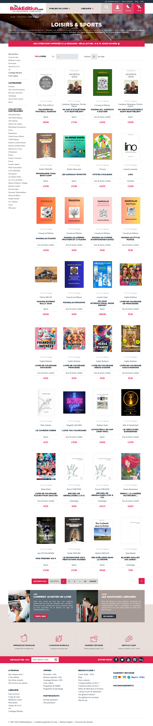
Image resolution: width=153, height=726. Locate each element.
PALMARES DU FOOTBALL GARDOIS (46, 110)
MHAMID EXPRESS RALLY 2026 (46, 302)
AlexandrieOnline (14, 115)
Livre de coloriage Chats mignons (130, 366)
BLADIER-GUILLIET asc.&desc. (130, 558)
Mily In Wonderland (130, 425)
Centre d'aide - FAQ (86, 674)
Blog (136, 1)
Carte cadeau (13, 76)
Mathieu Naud (102, 425)
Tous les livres (13, 54)
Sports (10, 102)
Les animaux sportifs (74, 174)
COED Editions (13, 139)
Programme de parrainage (53, 689)
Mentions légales (66, 722)
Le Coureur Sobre (46, 430)
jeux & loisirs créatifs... (120, 32)
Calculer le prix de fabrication (89, 692)
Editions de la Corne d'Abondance (15, 150)
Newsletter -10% (49, 674)
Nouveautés (12, 63)
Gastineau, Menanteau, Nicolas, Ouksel (74, 105)
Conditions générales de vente (45, 722)
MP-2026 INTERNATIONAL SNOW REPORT (102, 303)
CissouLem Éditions (102, 105)
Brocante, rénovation (15, 93)
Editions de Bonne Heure (16, 146)
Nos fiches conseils (15, 680)
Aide (142, 1)
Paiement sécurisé (94, 645)
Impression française (24, 645)
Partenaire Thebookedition (17, 192)
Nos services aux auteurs (17, 683)
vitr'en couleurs (102, 174)
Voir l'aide (40, 616)
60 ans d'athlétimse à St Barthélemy (74, 110)
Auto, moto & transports (16, 90)
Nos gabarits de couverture (88, 697)
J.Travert (102, 169)
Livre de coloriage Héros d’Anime (102, 366)
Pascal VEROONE (74, 489)
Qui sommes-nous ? (112, 1)
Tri (53, 57)
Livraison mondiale (59, 645)
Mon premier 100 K (46, 558)
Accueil (12, 17)
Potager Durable (13, 199)
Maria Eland (46, 489)
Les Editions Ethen (14, 177)
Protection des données (84, 722)
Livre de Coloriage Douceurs (46, 366)
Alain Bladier (130, 553)
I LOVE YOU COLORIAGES (74, 430)
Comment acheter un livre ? (89, 686)
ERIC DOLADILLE (46, 105)
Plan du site (82, 700)
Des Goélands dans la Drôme (102, 558)
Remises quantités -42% (52, 677)
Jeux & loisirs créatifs (15, 99)
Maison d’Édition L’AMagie (17, 183)
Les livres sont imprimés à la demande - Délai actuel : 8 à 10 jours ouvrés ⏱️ (76, 43)
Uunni (10, 205)
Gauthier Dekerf (13, 164)
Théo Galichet (45, 425)
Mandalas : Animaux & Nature (102, 110)
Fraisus (10, 161)
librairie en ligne (135, 30)
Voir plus (76, 34)
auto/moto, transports (85, 32)
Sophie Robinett (130, 297)
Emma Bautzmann (130, 489)
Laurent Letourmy (130, 169)
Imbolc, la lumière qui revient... (130, 494)
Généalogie (12, 96)
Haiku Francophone (15, 167)
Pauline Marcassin (74, 169)
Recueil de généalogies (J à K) (74, 494)
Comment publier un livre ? (88, 683)
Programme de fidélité (51, 686)
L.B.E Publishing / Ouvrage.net (14, 172)
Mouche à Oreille (14, 186)
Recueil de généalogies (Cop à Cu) (102, 495)
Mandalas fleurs (46, 238)
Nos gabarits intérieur (86, 694)
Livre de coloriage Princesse (74, 366)
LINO (130, 174)
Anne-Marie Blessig (15, 118)
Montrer (87, 57)
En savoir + (108, 616)
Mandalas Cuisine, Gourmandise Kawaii (102, 238)
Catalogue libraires (15, 73)
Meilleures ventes (14, 60)
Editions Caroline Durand (17, 143)
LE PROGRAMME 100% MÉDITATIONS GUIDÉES (74, 558)
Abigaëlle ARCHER (74, 425)
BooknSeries (12, 133)
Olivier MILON (46, 297)
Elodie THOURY (45, 169)
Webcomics (12, 208)
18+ (9, 70)
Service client (129, 645)
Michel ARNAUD (102, 553)
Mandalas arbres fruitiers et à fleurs (74, 238)
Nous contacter (127, 1)
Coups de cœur (13, 57)
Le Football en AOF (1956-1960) (102, 430)
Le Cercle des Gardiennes (130, 430)
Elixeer (10, 155)
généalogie (99, 32)
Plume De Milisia (14, 195)
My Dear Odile (13, 189)
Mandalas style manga (130, 238)
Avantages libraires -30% (53, 680)
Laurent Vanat (102, 297)
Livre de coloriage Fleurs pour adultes (46, 494)
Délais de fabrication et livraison (90, 689)
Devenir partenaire (50, 700)
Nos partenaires (49, 703)
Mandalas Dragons (74, 302)
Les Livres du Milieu (15, 180)
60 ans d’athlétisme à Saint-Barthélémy (130, 110)
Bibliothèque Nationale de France (17, 128)
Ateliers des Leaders (15, 124)
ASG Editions (13, 121)
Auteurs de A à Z (14, 66)
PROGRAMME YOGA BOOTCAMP (46, 174)
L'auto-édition (13, 677)
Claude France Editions (16, 136)
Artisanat (72, 32)
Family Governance (15, 158)
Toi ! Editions (13, 202)
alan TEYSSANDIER (45, 553)
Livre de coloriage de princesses (130, 302)
